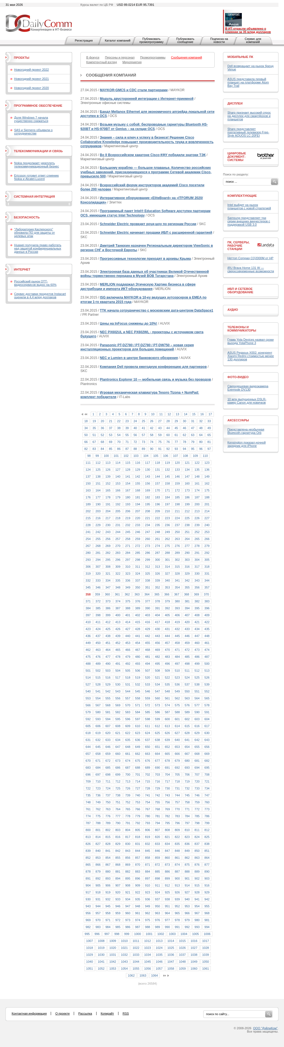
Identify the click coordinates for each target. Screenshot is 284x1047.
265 (196, 539)
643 (206, 740)
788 (97, 823)
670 (88, 760)
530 (117, 684)
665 (167, 753)
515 (97, 677)
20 (102, 421)
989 (157, 927)
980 (196, 920)
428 (137, 629)
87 (127, 448)
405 (167, 615)
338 (147, 580)
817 (127, 837)
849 (187, 850)
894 (117, 878)
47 (192, 428)
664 (157, 753)
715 (147, 781)
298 (137, 559)
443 (157, 636)
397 (88, 615)
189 (88, 504)
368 (186, 594)
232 (127, 525)
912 (167, 885)
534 (157, 684)
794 (157, 823)
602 (187, 719)
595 (117, 719)
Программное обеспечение (38, 105)
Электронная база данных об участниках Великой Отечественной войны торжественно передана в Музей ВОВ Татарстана (144, 274)
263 (177, 539)
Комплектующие (242, 195)
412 (107, 622)
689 (147, 767)
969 (88, 920)
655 (196, 746)
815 (107, 837)
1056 (147, 968)
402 (137, 615)
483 (167, 656)
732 (187, 788)
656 (206, 746)
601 (177, 719)
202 (88, 511)
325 (147, 573)
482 (157, 656)
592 (88, 719)
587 (167, 712)
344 (206, 580)
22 (118, 421)
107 (175, 455)
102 (125, 455)
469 (157, 649)
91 (159, 448)
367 (176, 594)
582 (117, 712)
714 (137, 781)
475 (88, 656)
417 (157, 622)
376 (137, 601)
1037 (182, 954)
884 (147, 871)
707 (196, 774)
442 (147, 636)
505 (127, 670)
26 (151, 421)
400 (117, 615)
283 (117, 552)
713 (127, 781)
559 (147, 698)
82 (86, 448)
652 (167, 746)
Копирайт (107, 1013)
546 (147, 691)
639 (167, 740)
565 (206, 698)
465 (117, 649)
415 (137, 622)
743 (167, 795)
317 (196, 566)
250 (177, 532)
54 (118, 435)
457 (167, 642)
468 (147, 649)
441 (137, 636)
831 (137, 843)
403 (147, 615)
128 (127, 469)
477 (107, 656)
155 (137, 483)
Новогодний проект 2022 (31, 69)
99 (97, 455)
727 (137, 788)
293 (88, 559)
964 (167, 913)
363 (137, 594)
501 (88, 670)
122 (196, 462)
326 (157, 573)
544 (127, 691)
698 (107, 774)
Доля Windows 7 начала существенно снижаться (31, 119)
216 (97, 518)
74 (151, 442)
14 (185, 414)
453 (127, 642)
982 (88, 927)
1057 (159, 968)
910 (147, 885)
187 (196, 497)
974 (137, 920)
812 (206, 830)
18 (86, 421)
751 (117, 802)
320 (97, 573)
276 (177, 545)
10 (152, 414)
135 (196, 469)
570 (127, 705)
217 (107, 518)
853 (97, 857)
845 (147, 850)
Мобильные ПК (240, 56)
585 (147, 712)
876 (196, 864)
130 (147, 469)
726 (127, 788)
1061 (205, 968)
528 (97, 684)
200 (196, 504)
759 (196, 802)
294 (97, 559)
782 (167, 816)
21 (110, 421)
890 (206, 871)
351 (147, 587)
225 (187, 518)
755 (157, 802)
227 (206, 518)
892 (97, 878)
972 (117, 920)
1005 (195, 934)
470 (167, 649)
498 (187, 663)
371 (88, 601)
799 (206, 823)
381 (187, 601)
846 (157, 850)
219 (127, 518)
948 (137, 906)
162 (206, 483)
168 (137, 490)
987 (137, 927)
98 (89, 455)
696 (88, 774)
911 (157, 885)
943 (88, 906)
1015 (182, 940)
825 (206, 837)
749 (97, 802)
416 (147, 622)
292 (206, 552)
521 (157, 677)
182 (147, 497)
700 (127, 774)
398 (97, 615)
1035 (159, 954)
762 (97, 809)
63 (192, 435)
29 (176, 421)
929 (206, 892)
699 (117, 774)
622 (127, 733)
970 (97, 920)
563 (187, 698)
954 (196, 906)
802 (107, 830)
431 (167, 629)
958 (107, 913)
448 (206, 636)
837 (196, 843)
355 (187, 587)
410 (88, 622)
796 (177, 823)
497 (177, 663)
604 (206, 719)
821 (167, 837)
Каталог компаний (117, 40)
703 (157, 774)
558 (137, 698)
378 (157, 601)
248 (157, 532)
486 (196, 656)
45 (176, 428)
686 (117, 767)
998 (116, 934)
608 (117, 726)
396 (206, 608)
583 (127, 712)
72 (135, 442)
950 (157, 906)
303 (187, 559)
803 (117, 830)
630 (206, 733)
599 (157, 719)
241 (88, 532)
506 (137, 670)
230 (107, 525)
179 (117, 497)
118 (157, 462)
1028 (205, 947)
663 (147, 753)
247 (147, 532)
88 (135, 448)
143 (147, 476)
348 (117, 587)
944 (97, 906)
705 (177, 774)
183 (157, 497)
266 (206, 539)
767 (147, 809)
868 (117, 864)
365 (156, 594)
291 (196, 552)
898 (157, 878)
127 (117, 469)
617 (206, 726)
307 (97, 566)
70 (118, 442)
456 (157, 642)
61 (176, 435)
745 (187, 795)
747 (206, 795)
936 (147, 899)
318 (206, 566)
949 (147, 906)
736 (97, 795)
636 (137, 740)
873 (167, 864)
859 (157, 857)
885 (157, 871)
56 (135, 435)
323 (127, 573)
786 (206, 816)
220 (137, 518)
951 (167, 906)
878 (88, 871)
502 (97, 670)
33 (209, 421)
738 (117, 795)
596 (127, 719)
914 (187, 885)
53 (110, 435)
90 (151, 448)
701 (137, 774)
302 (177, 559)
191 (107, 504)
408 (196, 615)
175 (206, 490)
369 (196, 594)
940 (187, 899)
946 (117, 906)
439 (117, 636)
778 (127, 816)
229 (97, 525)
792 (137, 823)
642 (196, 740)
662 (137, 753)
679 (177, 760)
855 (117, 857)
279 (206, 545)
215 (88, 518)
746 (196, 795)
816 (117, 837)
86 (118, 448)
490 (107, 663)
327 (167, 573)
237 (177, 525)
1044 (136, 961)
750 (107, 802)
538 (196, 684)
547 (157, 691)
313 (157, 566)
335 (117, 580)
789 (107, 823)
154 (127, 483)
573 (157, 705)
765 (127, 809)
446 (187, 636)
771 (187, 809)
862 (187, 857)
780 (147, 816)
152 (107, 483)
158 (167, 483)
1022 (136, 947)
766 (137, 809)
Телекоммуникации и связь (38, 151)
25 (143, 421)
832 (147, 843)
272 (137, 545)
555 (107, 698)
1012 (147, 940)
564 (196, 698)
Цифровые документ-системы (236, 157)
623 (137, 733)
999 (126, 934)
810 (187, 830)
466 (127, 649)
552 (206, 691)
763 (107, 809)
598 (147, 719)
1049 (194, 961)
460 (196, 642)
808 (167, 830)
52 (102, 435)
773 (206, 809)
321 (107, 573)
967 (196, 913)
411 (97, 622)
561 (167, 698)
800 (88, 830)
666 (177, 753)
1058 (170, 968)
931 (97, 899)
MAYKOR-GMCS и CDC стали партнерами (134, 90)
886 (167, 871)
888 (187, 871)
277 (187, 545)
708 (206, 774)
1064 (154, 975)
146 (177, 476)
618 (88, 733)
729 (157, 788)
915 (196, 885)
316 (187, 566)
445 (177, 636)
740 (137, 795)
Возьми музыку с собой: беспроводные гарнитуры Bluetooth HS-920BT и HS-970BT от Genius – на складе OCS (144, 127)
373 (107, 601)
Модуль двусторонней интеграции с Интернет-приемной (146, 99)
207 (137, 511)
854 (107, 857)
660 (117, 753)
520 (147, 677)
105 (155, 455)
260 (147, 539)
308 (107, 566)
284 (127, 552)
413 (117, 622)
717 (167, 781)
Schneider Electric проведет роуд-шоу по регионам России (148, 224)
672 (107, 760)
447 (196, 636)
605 (88, 726)
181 (137, 497)
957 (97, 913)
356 (196, 587)
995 (87, 934)
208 (147, 511)
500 (206, 663)
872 (157, 864)
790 (117, 823)
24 (135, 421)
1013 (159, 940)
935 (137, 899)
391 (157, 608)
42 (151, 428)
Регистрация (84, 40)
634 (117, 740)
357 (206, 587)
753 (137, 802)
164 (97, 490)
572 (147, 705)
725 (117, 788)
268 (97, 545)
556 (117, 698)
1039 (205, 954)
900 (177, 878)
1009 (112, 940)
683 (88, 767)
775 (97, 816)
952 (177, 906)
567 (97, 705)
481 (147, 656)
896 (137, 878)
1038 (194, 954)
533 (147, 684)
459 (187, 642)
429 (147, 629)
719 (187, 781)
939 (177, 899)
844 (137, 850)
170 (157, 490)
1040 (89, 961)
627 (177, 733)
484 (177, 656)
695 (206, 767)
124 (88, 469)
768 (157, 809)
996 (97, 934)
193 (127, 504)
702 (147, 774)
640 (177, 740)
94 (184, 448)
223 (167, 518)
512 (196, 670)
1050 (205, 961)
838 (206, 843)
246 (137, 532)
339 (157, 580)
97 (209, 448)
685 (107, 767)
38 (118, 428)
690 (157, 767)
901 (187, 878)
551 (196, 691)
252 (196, 532)
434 (196, 629)
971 (107, 920)
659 (107, 753)
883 (137, 871)
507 (147, 670)
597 (137, 719)
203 (97, 511)
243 (107, 532)
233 (137, 525)
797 (187, 823)
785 (196, 816)
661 (127, 753)
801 (97, 830)
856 (127, 857)
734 (206, 788)
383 (206, 601)
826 (88, 843)
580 (97, 712)
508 (157, 670)
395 (196, 608)
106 (165, 455)
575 (177, 705)
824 (196, 837)
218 (117, 518)
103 (135, 455)
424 (97, 629)
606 (97, 726)
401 (127, 615)
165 (107, 490)
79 (192, 442)
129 (137, 469)
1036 (170, 954)
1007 (89, 940)
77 (176, 442)
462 (88, 649)
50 (86, 435)
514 (88, 677)
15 (194, 414)
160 (187, 483)
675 (137, 760)
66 (86, 442)
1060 (194, 968)
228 (88, 525)
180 (127, 497)
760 (206, 802)
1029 (89, 954)
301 (167, 559)
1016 (194, 940)
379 (167, 601)
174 (196, 490)
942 (206, 899)
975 (147, 920)
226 (196, 518)
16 (202, 414)
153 (117, 483)
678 (167, 760)
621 (117, 733)
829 (117, 843)
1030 (101, 954)
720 (196, 781)
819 (147, 837)
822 (177, 837)
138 (97, 476)
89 (143, 448)
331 (206, 573)
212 (187, 511)
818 (137, 837)
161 (196, 483)
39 (127, 428)
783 (177, 816)
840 (97, 850)
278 (196, 545)
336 (127, 580)
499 (196, 663)
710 (97, 781)
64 (200, 435)
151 (97, 483)
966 (187, 913)
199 (187, 504)
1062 (131, 975)
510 (177, 670)
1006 (207, 934)
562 (177, 698)
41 (143, 428)
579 (88, 712)
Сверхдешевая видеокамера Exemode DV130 (247, 387)
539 (206, 684)
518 (127, 677)
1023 (147, 947)
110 (205, 455)
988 (147, 927)
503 (107, 670)
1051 (89, 968)
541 (97, 691)
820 (157, 837)
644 (88, 746)
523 (177, 677)
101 (116, 455)
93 (176, 448)
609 (127, 726)
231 (117, 525)
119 (167, 462)
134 (187, 469)
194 (137, 504)
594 (107, 719)
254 (88, 539)
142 (137, 476)
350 (137, 587)
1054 (124, 968)
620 (107, 733)
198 (177, 504)
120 (177, 462)
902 (196, 878)
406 (177, 615)
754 (147, 802)
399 (107, 615)
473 (196, 649)
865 (88, 864)
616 (196, 726)
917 (88, 892)
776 (107, 816)
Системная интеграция (34, 196)
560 (157, 698)
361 (117, 594)
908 (127, 885)
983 (97, 927)
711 (107, 781)
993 (196, 927)
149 (206, 476)
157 (157, 483)
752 (127, 802)
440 (127, 636)
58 (151, 435)
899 (167, 878)
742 (157, 795)
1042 (112, 961)
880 (107, 871)
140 (117, 476)
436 (88, 636)
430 (157, 629)
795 (167, 823)
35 (94, 428)
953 (187, 906)
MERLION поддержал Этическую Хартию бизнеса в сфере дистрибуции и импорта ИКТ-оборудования (138, 286)
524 (187, 677)
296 (117, 559)
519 (137, 677)
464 (107, 649)
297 (127, 559)
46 (184, 428)
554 (97, 698)
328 (177, 573)
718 (177, 781)
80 (200, 442)
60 (168, 435)
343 (196, 580)
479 (127, 656)
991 (177, 927)
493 (137, 663)
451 (107, 642)
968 (206, 913)
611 (147, 726)
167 (127, 490)
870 (137, 864)
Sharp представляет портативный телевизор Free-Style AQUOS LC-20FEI (248, 132)
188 (206, 497)
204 (107, 511)
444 (167, 636)
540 (88, 691)
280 (88, 552)
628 (187, 733)
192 (117, 504)
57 (143, 435)
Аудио (232, 309)
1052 (101, 968)
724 (107, 788)
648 (127, 746)
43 (159, 428)
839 (88, 850)
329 (187, 573)
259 (137, 539)
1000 (137, 934)
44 (168, 428)
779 (137, 816)
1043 (124, 961)
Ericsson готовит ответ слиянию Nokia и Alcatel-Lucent (36, 177)
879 (97, 871)
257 (117, 539)
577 (196, 705)
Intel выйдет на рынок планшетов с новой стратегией (249, 206)
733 (196, 788)
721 (206, 781)
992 (187, 927)
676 (147, 760)
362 (127, 594)
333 (97, 580)
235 (157, 525)
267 (88, 545)
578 (206, 705)
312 (147, 566)
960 (127, 913)
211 (177, 511)
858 (147, 857)
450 (97, 642)
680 (187, 760)
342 (187, 580)
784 (187, 816)
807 (157, 830)
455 (147, 642)
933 (117, 899)
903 (206, 878)
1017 (205, 940)
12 (169, 414)
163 (88, 490)
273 (147, 545)
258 (127, 539)
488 (88, 663)
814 (97, 837)
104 (145, 455)
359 (97, 594)
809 (177, 830)
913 (177, 885)
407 (187, 615)
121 (187, 462)
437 (97, 636)
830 (127, 843)
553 (88, 698)
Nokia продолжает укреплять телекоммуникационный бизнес (36, 164)
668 (196, 753)
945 (107, 906)
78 (184, 442)
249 (167, 532)
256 (107, 539)
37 (110, 428)
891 (88, 878)
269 (107, 545)
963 (157, 913)
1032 (124, 954)
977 (167, 920)
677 (157, 760)
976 (157, 920)
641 (187, 740)
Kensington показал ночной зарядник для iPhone (246, 444)
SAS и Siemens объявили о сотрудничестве (33, 131)
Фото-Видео (237, 377)
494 (147, 663)
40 (135, 428)
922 (137, 892)
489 (97, 663)
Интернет (22, 269)
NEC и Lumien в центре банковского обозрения (139, 358)
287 (157, 552)
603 (196, 719)
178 (107, 497)
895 (127, 878)
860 (167, 857)
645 (97, 746)
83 (94, 448)
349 (127, 587)
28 (168, 421)
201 (206, 504)
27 (159, 421)
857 (137, 857)
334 (107, 580)
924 (157, 892)
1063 (143, 975)
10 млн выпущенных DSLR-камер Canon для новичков (246, 401)
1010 (124, 940)
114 (117, 462)
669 (206, 753)
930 (88, 899)
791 (127, 823)
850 (196, 850)
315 (177, 566)
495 (157, 663)
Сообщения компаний (111, 75)
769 (167, 809)
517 (117, 677)
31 (192, 421)
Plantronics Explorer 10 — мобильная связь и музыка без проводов (155, 379)
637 (147, 740)
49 (209, 428)
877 (206, 864)
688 (137, 767)
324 (137, 573)
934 (127, 899)
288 (167, 552)
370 (206, 594)
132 (167, 469)
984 (107, 927)
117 (147, 462)
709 (88, 781)
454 (137, 642)
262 (167, 539)
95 (192, 448)
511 (187, 670)
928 (196, 892)
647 (117, 746)
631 (88, 740)
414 (127, 622)
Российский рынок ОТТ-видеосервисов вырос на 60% (35, 283)
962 (147, 913)
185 (177, 497)
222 (157, 518)
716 (157, 781)
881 (117, 871)
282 (107, 552)
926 (177, 892)
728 (147, 788)
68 (102, 442)
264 (187, 539)
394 (187, 608)
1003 (172, 934)
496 (167, 663)
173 (187, 490)
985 (117, 927)
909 (137, 885)
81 (209, 442)
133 (177, 469)
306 (88, 566)
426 (117, 629)
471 (177, 649)
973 (127, 920)
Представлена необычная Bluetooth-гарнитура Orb (245, 431)
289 (177, 552)
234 (147, 525)
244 (117, 532)
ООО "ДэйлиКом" (265, 1028)
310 (127, 566)
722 (88, 788)
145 (167, 476)
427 (127, 629)
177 (97, 497)
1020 (112, 947)
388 (127, 608)
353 (167, 587)
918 (97, 892)
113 (107, 462)
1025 (170, 947)
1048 (182, 961)
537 (187, 684)
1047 (170, 961)
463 (97, 649)
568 (107, 705)
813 (88, 837)
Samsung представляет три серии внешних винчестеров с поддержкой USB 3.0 (248, 221)
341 (177, 580)
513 (206, 670)
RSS (126, 1013)
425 (107, 629)
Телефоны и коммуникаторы (241, 328)
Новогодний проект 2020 (31, 88)
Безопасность (27, 217)
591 (206, 712)
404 (157, 615)
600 (167, 719)
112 (97, 462)
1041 (101, 961)
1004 (184, 934)
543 (117, 691)
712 (117, 781)
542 (107, 691)
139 (107, 476)
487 (206, 656)
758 (187, 802)
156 (147, 483)
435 (206, 629)
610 (137, 726)
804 (127, 830)
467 (137, 649)
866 (97, 864)
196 (157, 504)
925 (167, 892)
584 (137, 712)
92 (168, 448)
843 (127, 850)
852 (88, 857)
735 (88, 795)
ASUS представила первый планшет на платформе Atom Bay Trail (248, 82)
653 (177, 746)
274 (157, 545)
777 (117, 816)
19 (94, 421)
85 (110, 448)
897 (147, 878)
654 (187, 746)
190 (97, 504)
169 (147, 490)
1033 (136, 954)
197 (167, 504)
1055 (136, 968)
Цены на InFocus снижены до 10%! (128, 323)
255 (97, 539)
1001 (149, 934)
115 (127, 462)
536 (177, 684)
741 (147, 795)
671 (97, 760)
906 (107, 885)
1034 (147, 954)
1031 (112, 954)
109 (195, 455)
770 (177, 809)
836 (187, 843)
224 (177, 518)
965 (177, 913)
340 (167, 580)
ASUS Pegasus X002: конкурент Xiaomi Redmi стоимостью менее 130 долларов (250, 356)
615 (187, 726)
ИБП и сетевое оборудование (240, 290)
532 (137, 684)
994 (206, 927)
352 (157, 587)
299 (147, 559)
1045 (147, 961)
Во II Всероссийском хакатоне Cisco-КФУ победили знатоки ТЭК (153, 155)
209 (157, 511)
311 (137, 566)
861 (177, 857)
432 (177, 629)
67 (94, 442)
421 (196, 622)
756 (167, 802)
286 (147, 552)
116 (137, 462)
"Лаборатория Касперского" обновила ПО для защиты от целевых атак (34, 233)
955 (206, 906)
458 (177, 642)
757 (177, 802)
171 (167, 490)
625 (157, 733)
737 (107, 795)
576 (187, 705)
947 (127, 906)
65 (209, 435)
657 (88, 753)
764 (117, 809)
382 (196, 601)
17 (210, 414)
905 (97, 885)
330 (196, 573)
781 (157, 816)
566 (88, 705)
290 (187, 552)
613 (167, 726)
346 (97, 587)
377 (147, 601)
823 (187, 837)
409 (206, 615)
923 (147, 892)
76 (168, 442)
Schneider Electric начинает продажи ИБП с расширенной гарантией (156, 233)
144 (157, 476)
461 (206, 642)
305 (206, 559)
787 (88, 823)
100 (106, 455)
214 (206, 511)
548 (167, 691)
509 (167, 670)
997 (106, 934)
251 (187, 532)
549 (177, 691)
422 (206, 622)
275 (167, 545)
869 (127, 864)
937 (157, 899)
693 (187, 767)
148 (196, 476)
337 (137, 580)
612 (157, 726)
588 (177, 712)
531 (127, 684)
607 (107, 726)
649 (137, 746)
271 (127, 545)
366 (166, 594)
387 (117, 608)
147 (187, 476)
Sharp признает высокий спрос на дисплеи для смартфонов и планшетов (249, 116)
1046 (159, 961)
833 (157, 843)
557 (127, 698)
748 (88, 802)
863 (196, 857)
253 (206, 532)
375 (127, 601)
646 (107, 746)
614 (177, 726)
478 (117, 656)
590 (196, 712)
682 (206, 760)
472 (187, 649)
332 (88, 580)
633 (107, 740)
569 (117, 705)
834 (167, 843)
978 (177, 920)
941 (196, 899)
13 (177, 414)
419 (177, 622)
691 (167, 767)
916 (206, 885)
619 (97, 733)
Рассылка (85, 1013)
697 (97, 774)
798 (196, 823)
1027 (194, 947)
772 (196, 809)
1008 (101, 940)
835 (177, 843)
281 (97, 552)
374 (117, 601)
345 (88, 587)
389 (137, 608)
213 (196, 511)
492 (127, 663)
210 (167, 511)
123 (206, 462)
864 (206, 857)
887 (177, 871)
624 (147, 733)
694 (196, 767)
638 (157, 740)
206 (127, 511)
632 (97, 740)
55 (127, 435)
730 (167, 788)
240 (206, 525)
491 (117, 663)
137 (88, 476)
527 (88, 684)
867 (107, 864)
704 (167, 774)
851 (206, 850)
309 (117, 566)
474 (206, 649)
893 (107, 878)
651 (157, 746)
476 (97, 656)
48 (200, 428)
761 (88, 809)
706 (187, 774)
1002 (160, 934)
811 (196, 830)
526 (206, 677)
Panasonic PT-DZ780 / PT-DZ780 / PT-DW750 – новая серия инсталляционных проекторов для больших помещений (137, 347)
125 (97, 469)
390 (147, 608)
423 (88, 629)
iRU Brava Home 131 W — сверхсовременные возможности (250, 269)
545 (137, 691)
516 (107, 677)
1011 (136, 940)
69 (110, 442)
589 (187, 712)
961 (137, 913)
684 (97, 767)
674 (127, 760)
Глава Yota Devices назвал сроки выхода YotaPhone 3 (250, 341)
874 (177, 864)
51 (94, 435)
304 (196, 559)
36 (102, 428)
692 (177, 767)
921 (127, 892)
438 (107, 636)
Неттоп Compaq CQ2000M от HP (250, 258)
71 (127, 442)
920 (117, 892)
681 (196, 760)
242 (97, 532)
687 (127, 767)
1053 (112, 968)
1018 (89, 947)
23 (127, 421)
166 (117, 490)
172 (177, 490)
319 (88, 573)
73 (143, 442)
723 (97, 788)
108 (185, 455)
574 (167, 705)
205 (117, 511)
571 (137, 705)
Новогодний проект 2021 (31, 78)
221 (147, 518)
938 (167, 899)
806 (147, 830)
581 (107, 712)
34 (86, 428)
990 (167, 927)
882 (127, 871)
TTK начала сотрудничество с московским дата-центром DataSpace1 (156, 310)
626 (167, 733)
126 (107, 469)
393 (177, 608)
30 (184, 421)
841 (107, 850)
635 (127, 740)
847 (167, 850)
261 (157, 539)
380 (177, 601)
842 (117, 850)
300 (157, 559)
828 (107, 843)
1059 (182, 968)
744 (177, 795)
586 (157, 712)
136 (206, 469)
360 (107, 594)
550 (187, 691)
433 (187, 629)
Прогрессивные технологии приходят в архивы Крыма (145, 259)
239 (196, 525)
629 (196, 733)
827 (97, 843)
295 (107, 559)
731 (177, 788)
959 (117, 913)
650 (147, 746)
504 (117, 670)
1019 (101, 947)
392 (167, 608)
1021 (124, 947)
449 (88, 642)
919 (107, 892)
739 (127, 795)
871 (147, 864)
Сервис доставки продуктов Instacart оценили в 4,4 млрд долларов (40, 295)
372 (97, 601)
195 (147, 504)
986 (127, 927)
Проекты (21, 57)
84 (102, 448)
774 (88, 816)
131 (157, 469)
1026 (182, 947)
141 (127, 476)
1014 (170, 940)
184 (167, 497)
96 (200, 448)
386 (107, 608)
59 (159, 435)
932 (107, 899)
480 (137, 656)
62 (184, 435)
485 (187, 656)
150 (88, 483)
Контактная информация (29, 1013)
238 (187, 525)
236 (167, 525)
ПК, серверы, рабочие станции (238, 246)
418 (167, 622)
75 (159, 442)
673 (117, 760)
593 (97, 719)
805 (137, 830)
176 (88, 497)
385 (97, 608)
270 (117, 545)
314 (167, 566)
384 (88, 608)
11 (161, 414)
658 (97, 753)
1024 (159, 947)
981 (206, 920)
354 (177, 587)
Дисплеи (235, 103)
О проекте (62, 1013)
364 (146, 594)
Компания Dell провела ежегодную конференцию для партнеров (153, 367)
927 (187, 892)
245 (127, 532)
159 (177, 483)
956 (88, 913)
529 (107, 684)
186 (187, 497)
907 (117, 885)
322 (117, 573)
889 (196, 871)
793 (147, 823)
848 (177, 850)
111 (88, 462)
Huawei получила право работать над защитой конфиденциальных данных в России (37, 248)
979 (187, 920)
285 (137, 552)
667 (187, 753)
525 (196, 677)
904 (88, 885)
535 (167, 684)
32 (200, 421)
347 (107, 587)
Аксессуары (238, 420)
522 (167, 677)
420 (187, 622)
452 (117, 642)
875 (187, 864)
